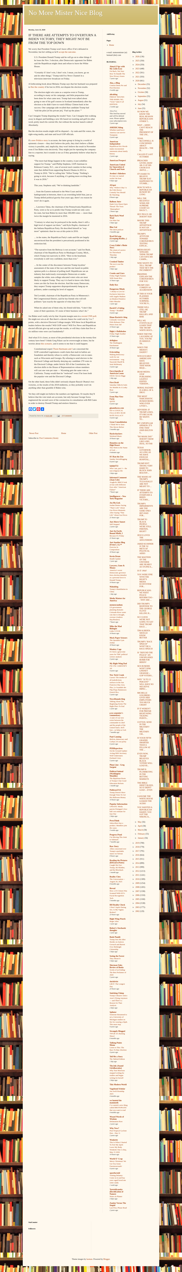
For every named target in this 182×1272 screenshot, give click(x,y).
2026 (137, 57)
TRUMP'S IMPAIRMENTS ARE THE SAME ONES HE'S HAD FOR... (145, 510)
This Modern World (118, 1084)
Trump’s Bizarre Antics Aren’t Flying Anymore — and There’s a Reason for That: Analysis (118, 1000)
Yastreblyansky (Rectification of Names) (116, 1191)
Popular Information (118, 804)
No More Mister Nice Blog (65, 12)
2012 (137, 871)
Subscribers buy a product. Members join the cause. (118, 825)
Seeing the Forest (117, 956)
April (140, 826)
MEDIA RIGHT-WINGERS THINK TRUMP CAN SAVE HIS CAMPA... (145, 254)
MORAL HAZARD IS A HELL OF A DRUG (145, 390)
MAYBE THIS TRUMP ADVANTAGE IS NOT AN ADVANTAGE (144, 225)
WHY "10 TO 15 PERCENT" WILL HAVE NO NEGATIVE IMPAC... (145, 684)
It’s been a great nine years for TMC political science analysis (119, 654)
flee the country (38, 87)
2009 (137, 883)
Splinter (113, 1012)
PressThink (114, 821)
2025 (137, 61)
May (140, 822)
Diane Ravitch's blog (118, 317)
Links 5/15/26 (115, 631)
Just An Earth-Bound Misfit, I (116, 532)
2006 (137, 895)
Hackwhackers (116, 434)
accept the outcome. (67, 52)
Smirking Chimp (117, 993)
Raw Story (114, 846)
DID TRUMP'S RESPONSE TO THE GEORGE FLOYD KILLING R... (144, 608)
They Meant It (115, 958)
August (141, 100)
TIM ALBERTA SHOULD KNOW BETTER (143, 634)
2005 (137, 899)
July (140, 104)
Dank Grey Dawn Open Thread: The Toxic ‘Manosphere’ (119, 206)
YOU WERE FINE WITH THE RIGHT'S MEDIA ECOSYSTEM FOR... (145, 580)
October (141, 92)
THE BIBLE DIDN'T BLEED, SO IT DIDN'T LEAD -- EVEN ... (145, 787)
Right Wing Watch (117, 919)
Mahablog (114, 587)
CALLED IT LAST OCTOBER (145, 155)
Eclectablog (114, 352)
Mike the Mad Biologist (116, 627)
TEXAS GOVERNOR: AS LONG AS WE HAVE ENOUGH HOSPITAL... (144, 454)
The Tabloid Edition (117, 1059)
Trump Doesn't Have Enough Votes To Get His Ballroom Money (118, 794)
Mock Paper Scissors (118, 638)
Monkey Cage (115, 649)
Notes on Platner (116, 1196)
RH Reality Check (117, 905)
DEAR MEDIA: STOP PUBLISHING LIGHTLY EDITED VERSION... (144, 378)
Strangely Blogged (117, 1031)
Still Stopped (114, 524)
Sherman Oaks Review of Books (117, 966)
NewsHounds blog (117, 699)
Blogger (106, 1259)
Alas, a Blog (115, 83)
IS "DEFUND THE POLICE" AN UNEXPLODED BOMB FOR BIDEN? (145, 657)
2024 (137, 65)
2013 (137, 867)
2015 (137, 859)
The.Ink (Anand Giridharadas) (116, 1067)
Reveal (112, 888)
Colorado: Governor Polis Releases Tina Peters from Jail (117, 322)
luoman (89, 1259)
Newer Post (33, 433)
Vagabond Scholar (117, 1089)
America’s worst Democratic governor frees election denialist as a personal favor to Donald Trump (118, 575)
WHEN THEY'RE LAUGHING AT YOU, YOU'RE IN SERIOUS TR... (145, 339)
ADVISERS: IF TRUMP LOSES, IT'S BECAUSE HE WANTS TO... (145, 414)
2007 (137, 891)
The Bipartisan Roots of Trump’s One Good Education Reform (118, 780)
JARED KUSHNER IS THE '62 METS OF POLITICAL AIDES (145, 548)
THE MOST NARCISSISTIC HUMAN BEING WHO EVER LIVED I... (145, 401)
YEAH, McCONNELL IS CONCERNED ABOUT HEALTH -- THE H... (145, 144)
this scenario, (46, 343)
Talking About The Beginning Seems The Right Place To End (118, 703)
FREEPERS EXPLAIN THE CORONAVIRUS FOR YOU (145, 277)
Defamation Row (116, 1121)
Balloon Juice (115, 202)
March (140, 830)
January (141, 838)
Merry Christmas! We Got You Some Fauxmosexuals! (118, 1163)
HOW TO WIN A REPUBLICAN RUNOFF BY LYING (144, 191)
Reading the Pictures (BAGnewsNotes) (118, 861)
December (142, 84)
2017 (137, 851)
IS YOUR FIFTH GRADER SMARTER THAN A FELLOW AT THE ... (144, 744)
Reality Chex (115, 877)
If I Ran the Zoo (116, 457)
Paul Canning (115, 737)
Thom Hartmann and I (63, 349)
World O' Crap (116, 1159)
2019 (137, 843)
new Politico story (40, 140)
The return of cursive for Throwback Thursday (118, 252)
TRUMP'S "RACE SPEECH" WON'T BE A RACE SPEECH (145, 645)
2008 (137, 887)
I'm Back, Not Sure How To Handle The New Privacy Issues (117, 73)
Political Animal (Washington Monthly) (116, 773)
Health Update (115, 559)
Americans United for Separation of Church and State (117, 167)
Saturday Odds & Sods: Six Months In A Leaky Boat (118, 387)
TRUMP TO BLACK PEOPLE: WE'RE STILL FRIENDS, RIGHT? (144, 525)
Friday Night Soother (118, 334)
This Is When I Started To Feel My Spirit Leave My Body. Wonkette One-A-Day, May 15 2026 (118, 1147)
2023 (137, 69)
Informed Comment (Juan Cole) (118, 479)
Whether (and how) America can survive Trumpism (117, 132)
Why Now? (114, 1128)
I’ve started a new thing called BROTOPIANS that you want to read (119, 1107)
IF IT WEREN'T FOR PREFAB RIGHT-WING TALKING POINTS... (144, 713)
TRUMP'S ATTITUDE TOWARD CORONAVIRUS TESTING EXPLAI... (145, 240)
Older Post (93, 433)
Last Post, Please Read (118, 1208)
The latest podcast (116, 230)
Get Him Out (114, 220)
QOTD (112, 401)
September (142, 96)
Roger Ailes (114, 921)
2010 (137, 879)
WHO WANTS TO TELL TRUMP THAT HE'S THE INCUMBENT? (145, 266)
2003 (137, 907)
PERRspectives (116, 748)
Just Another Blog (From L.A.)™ (117, 543)
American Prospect (118, 160)
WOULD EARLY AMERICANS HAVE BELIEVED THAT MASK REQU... (144, 362)
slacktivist (114, 981)
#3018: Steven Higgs (118, 376)
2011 (137, 875)
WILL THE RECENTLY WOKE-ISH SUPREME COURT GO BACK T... (143, 204)
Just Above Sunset (117, 522)
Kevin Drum (115, 556)
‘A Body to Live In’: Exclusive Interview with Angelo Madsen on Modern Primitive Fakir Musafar (118, 296)
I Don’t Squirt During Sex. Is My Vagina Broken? (118, 909)
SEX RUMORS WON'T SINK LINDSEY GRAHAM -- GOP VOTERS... (145, 671)
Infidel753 (114, 466)
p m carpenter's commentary (116, 714)
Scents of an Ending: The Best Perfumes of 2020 (118, 972)
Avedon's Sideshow (118, 173)
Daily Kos (114, 285)
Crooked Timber (117, 262)
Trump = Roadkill (116, 310)
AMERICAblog (116, 127)
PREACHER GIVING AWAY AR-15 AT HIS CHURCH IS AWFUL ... (144, 165)
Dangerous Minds (117, 289)
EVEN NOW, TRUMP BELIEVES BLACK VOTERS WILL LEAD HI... (144, 760)
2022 (137, 73)
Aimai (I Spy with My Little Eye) (117, 67)
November (142, 88)
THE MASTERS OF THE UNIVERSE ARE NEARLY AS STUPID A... (145, 562)
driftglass (114, 340)
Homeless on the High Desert (116, 444)
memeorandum (116, 605)
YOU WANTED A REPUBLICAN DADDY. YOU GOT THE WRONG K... (144, 812)
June (140, 108)
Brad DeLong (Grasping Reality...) (118, 237)
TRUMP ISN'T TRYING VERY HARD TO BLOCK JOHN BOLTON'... (144, 468)
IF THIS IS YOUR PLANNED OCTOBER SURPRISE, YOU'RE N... (144, 298)
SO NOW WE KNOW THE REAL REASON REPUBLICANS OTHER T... (145, 116)
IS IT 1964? (142, 571)
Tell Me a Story (116, 1057)
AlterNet (113, 111)
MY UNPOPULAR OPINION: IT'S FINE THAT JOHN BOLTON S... (145, 428)
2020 (137, 81)
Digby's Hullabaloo (118, 331)
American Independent (115, 143)
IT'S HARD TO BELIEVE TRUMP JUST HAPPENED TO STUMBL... (145, 179)
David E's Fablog (117, 308)
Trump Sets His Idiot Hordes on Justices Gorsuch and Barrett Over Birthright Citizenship (117, 944)
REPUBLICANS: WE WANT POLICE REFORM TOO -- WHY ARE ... (145, 595)
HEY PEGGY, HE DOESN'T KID (144, 215)
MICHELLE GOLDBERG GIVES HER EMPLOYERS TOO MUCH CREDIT (144, 699)
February (141, 834)
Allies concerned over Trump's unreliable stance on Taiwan (118, 851)
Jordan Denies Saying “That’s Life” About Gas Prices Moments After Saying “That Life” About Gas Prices (118, 510)
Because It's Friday (117, 536)
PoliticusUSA (115, 790)
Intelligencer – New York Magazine (118, 497)
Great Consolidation (118, 422)
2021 (137, 77)
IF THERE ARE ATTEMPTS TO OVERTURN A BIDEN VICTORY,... (144, 495)
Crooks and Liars (117, 273)
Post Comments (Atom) (48, 438)
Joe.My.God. (115, 503)
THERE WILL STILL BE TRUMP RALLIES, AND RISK (145, 312)
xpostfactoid (115, 1173)
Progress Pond (116, 835)
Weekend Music (116, 436)
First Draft (114, 382)
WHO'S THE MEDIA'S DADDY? (142, 349)
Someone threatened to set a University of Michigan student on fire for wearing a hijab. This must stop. (119, 1019)
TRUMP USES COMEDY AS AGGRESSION (144, 287)
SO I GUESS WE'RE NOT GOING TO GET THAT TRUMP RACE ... (145, 622)
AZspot (113, 185)
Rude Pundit (115, 937)
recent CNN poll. (89, 316)
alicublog (113, 94)
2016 (137, 855)
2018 (137, 847)
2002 (137, 911)
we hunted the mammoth (116, 1101)
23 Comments (67, 416)
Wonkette (114, 1140)
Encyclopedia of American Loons (117, 372)
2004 (137, 903)
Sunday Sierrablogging (118, 459)
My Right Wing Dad (118, 663)
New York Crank (117, 675)
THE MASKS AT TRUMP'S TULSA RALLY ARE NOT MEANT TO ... (145, 481)
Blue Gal (113, 227)
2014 (137, 863)
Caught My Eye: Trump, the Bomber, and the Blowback (117, 867)
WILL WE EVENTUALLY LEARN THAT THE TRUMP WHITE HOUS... (145, 325)
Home (63, 433)
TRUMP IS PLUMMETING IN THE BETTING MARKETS (145, 774)
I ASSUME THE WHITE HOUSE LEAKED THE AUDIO (145, 799)
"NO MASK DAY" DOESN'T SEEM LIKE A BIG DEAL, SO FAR (145, 440)
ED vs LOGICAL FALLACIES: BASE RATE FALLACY (118, 412)
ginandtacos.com (117, 408)
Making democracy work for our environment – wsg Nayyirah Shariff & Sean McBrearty (117, 359)
